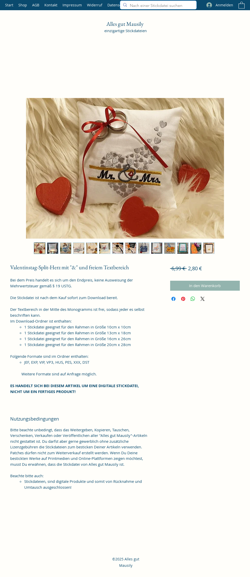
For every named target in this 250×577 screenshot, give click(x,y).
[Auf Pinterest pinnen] (183, 299)
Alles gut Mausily (125, 24)
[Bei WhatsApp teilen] (193, 299)
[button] (242, 5)
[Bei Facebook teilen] (173, 299)
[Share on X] (202, 299)
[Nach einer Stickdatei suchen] (158, 5)
